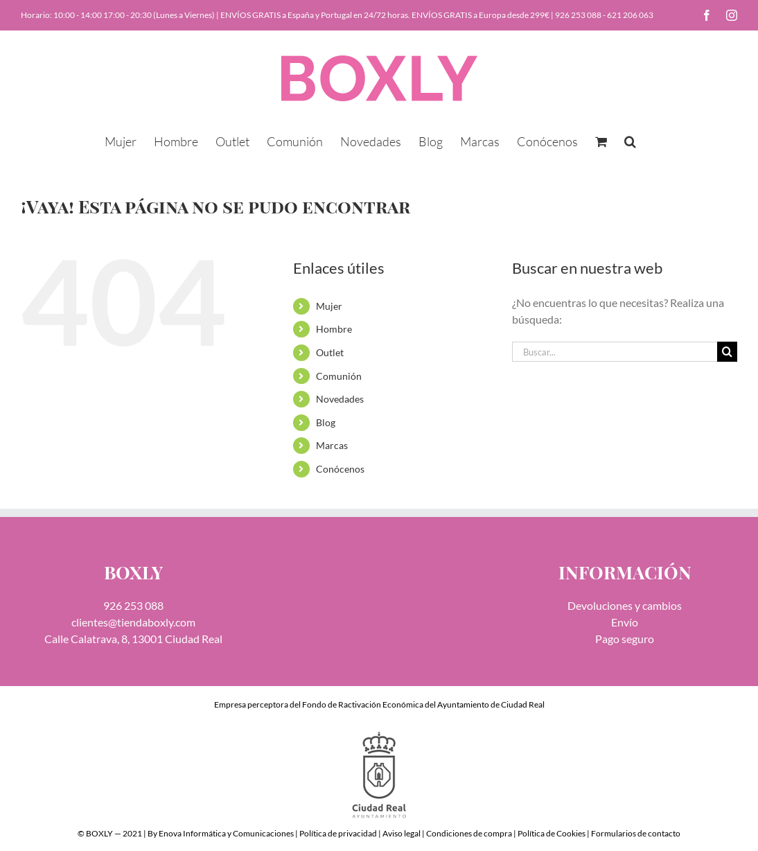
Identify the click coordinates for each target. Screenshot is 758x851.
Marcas (332, 445)
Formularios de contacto (635, 833)
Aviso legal (401, 833)
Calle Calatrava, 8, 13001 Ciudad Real (133, 638)
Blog (325, 422)
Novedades (340, 399)
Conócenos (340, 469)
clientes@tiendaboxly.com (133, 622)
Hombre (334, 329)
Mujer (329, 306)
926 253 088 (578, 15)
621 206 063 (630, 15)
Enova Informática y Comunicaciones (226, 833)
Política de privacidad (338, 833)
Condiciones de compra (469, 833)
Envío (624, 622)
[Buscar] (727, 352)
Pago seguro (624, 638)
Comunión (339, 376)
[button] (630, 140)
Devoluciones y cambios (624, 605)
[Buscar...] (614, 352)
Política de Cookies (551, 833)
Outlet (330, 352)
